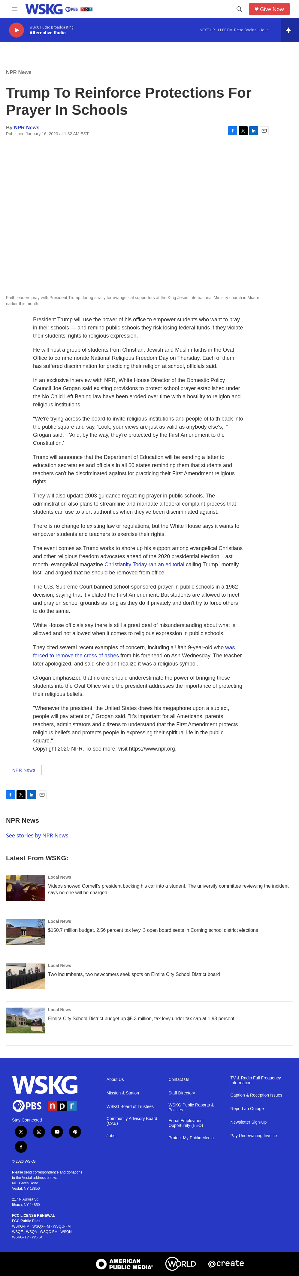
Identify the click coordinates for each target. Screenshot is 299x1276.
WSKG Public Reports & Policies (191, 1107)
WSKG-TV (20, 1237)
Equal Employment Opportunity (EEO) (186, 1123)
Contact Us (178, 1079)
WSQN (65, 1232)
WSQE (17, 1232)
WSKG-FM (20, 1226)
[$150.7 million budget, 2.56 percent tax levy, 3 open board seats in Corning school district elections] (25, 932)
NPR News (19, 72)
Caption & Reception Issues (256, 1095)
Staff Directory (181, 1093)
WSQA (31, 1232)
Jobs (111, 1136)
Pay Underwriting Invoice (254, 1136)
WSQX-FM (41, 1226)
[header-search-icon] (239, 9)
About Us (115, 1079)
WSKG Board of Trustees (130, 1106)
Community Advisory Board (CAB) (132, 1121)
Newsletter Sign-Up (249, 1122)
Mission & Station (123, 1093)
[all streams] (290, 30)
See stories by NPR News (37, 835)
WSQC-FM (49, 1232)
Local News (59, 877)
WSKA (37, 1237)
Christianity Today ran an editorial (144, 565)
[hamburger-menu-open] (14, 9)
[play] (16, 30)
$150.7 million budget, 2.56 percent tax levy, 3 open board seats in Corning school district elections (153, 930)
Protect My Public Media (191, 1138)
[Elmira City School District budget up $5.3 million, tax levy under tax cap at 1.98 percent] (25, 1020)
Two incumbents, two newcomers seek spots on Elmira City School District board (134, 974)
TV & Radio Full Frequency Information (256, 1080)
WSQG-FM (62, 1226)
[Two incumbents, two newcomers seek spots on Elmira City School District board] (25, 976)
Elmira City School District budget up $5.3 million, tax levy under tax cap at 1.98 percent (141, 1018)
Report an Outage (247, 1108)
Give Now (272, 9)
